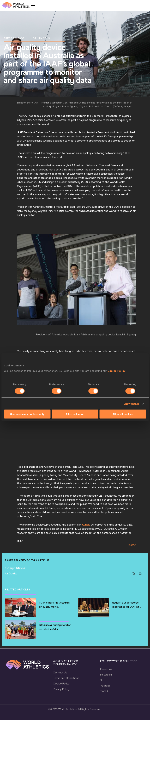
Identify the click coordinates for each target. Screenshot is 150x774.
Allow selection (75, 414)
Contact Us (60, 726)
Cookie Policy (116, 370)
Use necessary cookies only (27, 414)
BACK (133, 598)
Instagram (106, 729)
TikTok (104, 745)
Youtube (105, 740)
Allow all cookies (122, 414)
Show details (132, 403)
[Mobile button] (32, 5)
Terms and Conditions (66, 732)
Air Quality (39, 626)
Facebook (106, 723)
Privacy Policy (61, 743)
